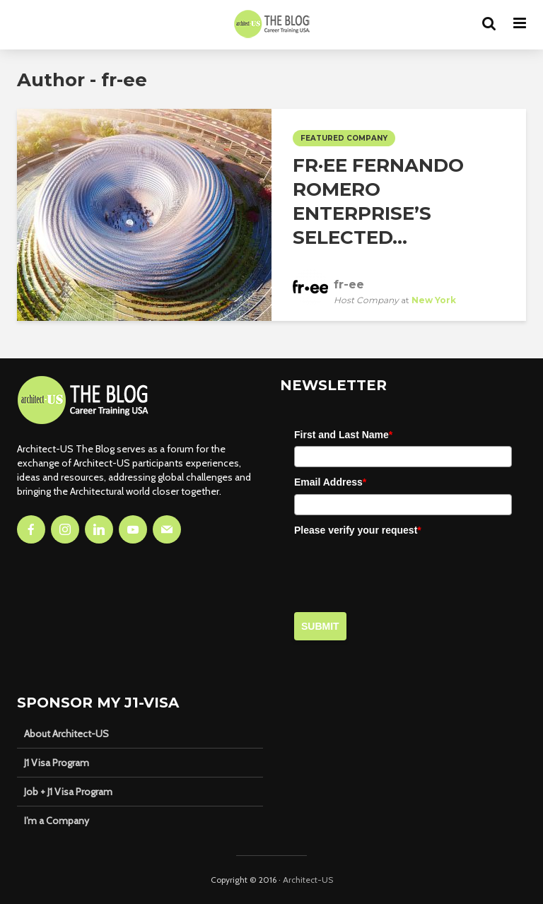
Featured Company (343, 138)
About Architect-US (66, 733)
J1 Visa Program (56, 762)
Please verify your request (357, 530)
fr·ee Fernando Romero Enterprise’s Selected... (378, 201)
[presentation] (401, 569)
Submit (320, 626)
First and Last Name (343, 434)
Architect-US (308, 879)
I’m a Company (56, 820)
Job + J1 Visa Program (68, 791)
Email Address (330, 482)
